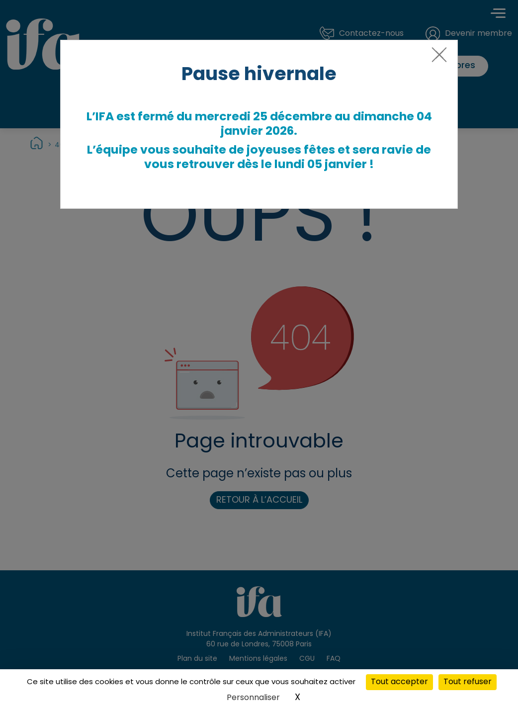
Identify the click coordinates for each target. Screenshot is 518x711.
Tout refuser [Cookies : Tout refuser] (467, 682)
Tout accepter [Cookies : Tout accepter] (399, 682)
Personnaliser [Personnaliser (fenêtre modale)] (253, 698)
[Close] (437, 58)
